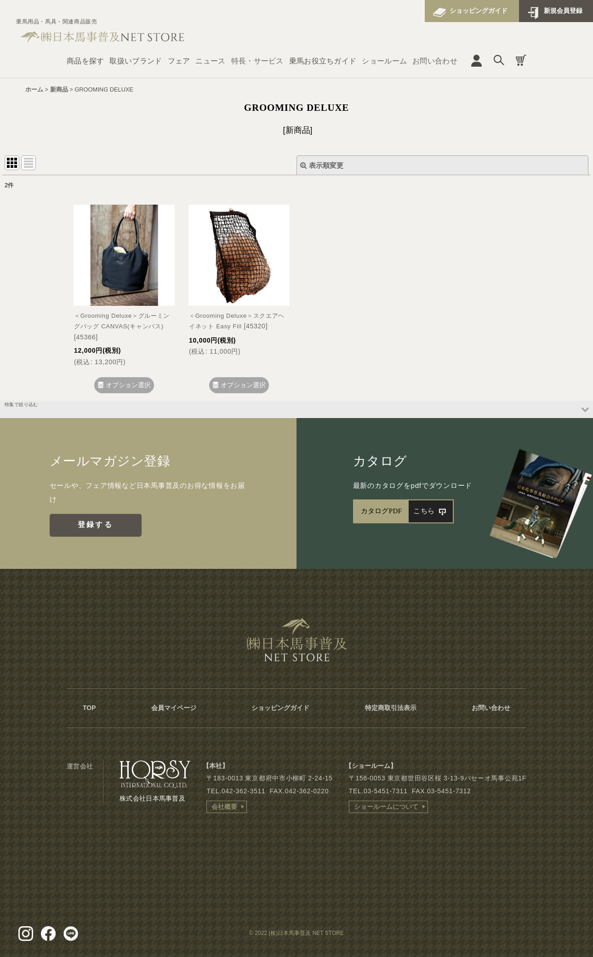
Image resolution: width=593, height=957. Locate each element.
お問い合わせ (434, 61)
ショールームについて (386, 806)
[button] (296, 409)
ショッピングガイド (478, 10)
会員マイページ (173, 707)
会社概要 (224, 806)
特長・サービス (257, 61)
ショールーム (384, 61)
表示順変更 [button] (321, 165)
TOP (89, 707)
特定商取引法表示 (390, 707)
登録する (95, 524)
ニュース (210, 61)
